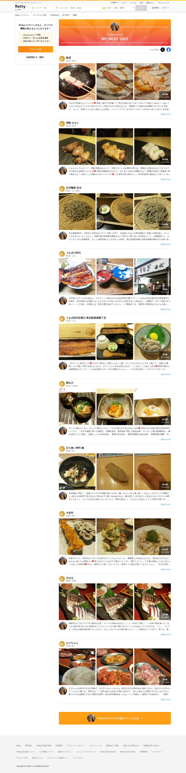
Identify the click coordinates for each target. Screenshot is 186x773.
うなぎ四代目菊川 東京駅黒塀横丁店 (86, 317)
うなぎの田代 (73, 252)
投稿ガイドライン (65, 752)
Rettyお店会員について (26, 752)
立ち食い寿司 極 (75, 448)
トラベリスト (78, 758)
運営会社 (28, 746)
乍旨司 (69, 513)
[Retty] (20, 7)
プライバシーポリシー (76, 746)
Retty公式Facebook (108, 752)
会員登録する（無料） (35, 57)
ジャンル (133, 3)
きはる (69, 578)
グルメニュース (163, 3)
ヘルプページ (156, 752)
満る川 (69, 383)
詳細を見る (165, 114)
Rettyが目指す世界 (43, 746)
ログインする (35, 49)
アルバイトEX (22, 758)
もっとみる (165, 95)
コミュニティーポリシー (86, 752)
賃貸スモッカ (37, 758)
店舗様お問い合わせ (151, 746)
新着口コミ (150, 3)
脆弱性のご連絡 (112, 746)
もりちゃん (72, 643)
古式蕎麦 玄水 (73, 187)
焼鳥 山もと (72, 122)
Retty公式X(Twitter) (127, 752)
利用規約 (59, 746)
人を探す (113, 2)
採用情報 (143, 752)
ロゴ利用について (46, 752)
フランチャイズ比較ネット (57, 758)
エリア (124, 3)
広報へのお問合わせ (131, 746)
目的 (141, 3)
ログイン (165, 8)
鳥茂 (68, 57)
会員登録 (155, 8)
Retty (19, 746)
